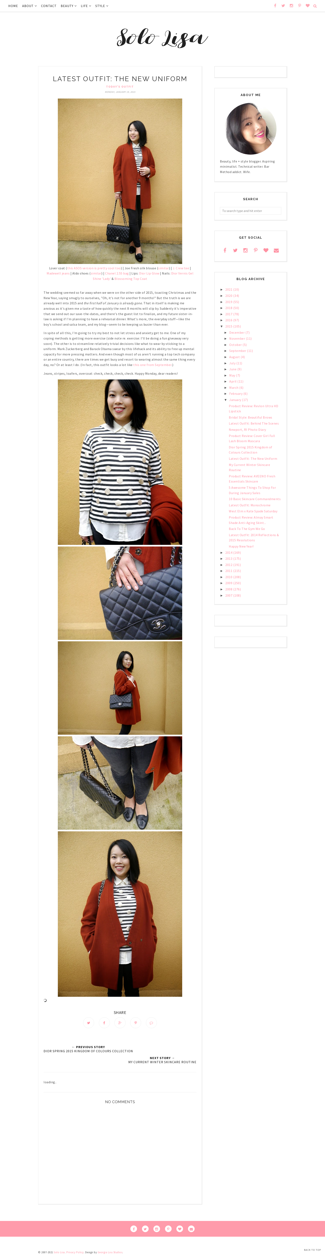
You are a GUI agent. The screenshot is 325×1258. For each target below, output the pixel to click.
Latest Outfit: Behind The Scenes (254, 423)
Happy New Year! (241, 546)
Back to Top (312, 1249)
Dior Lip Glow (149, 273)
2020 (229, 296)
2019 (229, 302)
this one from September (152, 365)
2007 (229, 595)
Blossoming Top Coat (130, 279)
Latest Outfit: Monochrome (250, 505)
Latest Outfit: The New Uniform (253, 458)
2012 (229, 565)
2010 (229, 577)
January (235, 400)
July (232, 363)
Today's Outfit (120, 86)
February (236, 393)
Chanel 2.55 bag (117, 273)
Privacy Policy (75, 1252)
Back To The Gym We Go (247, 529)
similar (163, 268)
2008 (229, 589)
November (237, 338)
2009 (229, 583)
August (235, 357)
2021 (229, 289)
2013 (229, 558)
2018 (229, 308)
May (232, 375)
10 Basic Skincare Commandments (255, 499)
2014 (229, 552)
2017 (229, 314)
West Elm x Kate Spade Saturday (253, 511)
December (237, 332)
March (234, 387)
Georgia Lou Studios (110, 1252)
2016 (229, 320)
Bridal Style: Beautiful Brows (250, 417)
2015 (229, 326)
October (236, 345)
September (238, 351)
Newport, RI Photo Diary (247, 429)
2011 (229, 571)
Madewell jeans (58, 273)
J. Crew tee (181, 268)
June (233, 369)
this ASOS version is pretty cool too (94, 268)
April (233, 381)
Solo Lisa (59, 1252)
